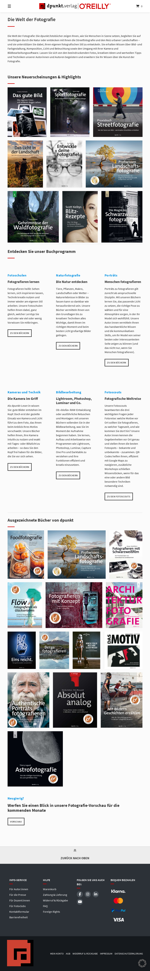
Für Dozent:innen (19, 900)
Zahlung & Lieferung (55, 894)
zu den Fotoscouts (118, 496)
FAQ (45, 906)
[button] (142, 963)
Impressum (106, 953)
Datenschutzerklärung (129, 953)
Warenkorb (49, 889)
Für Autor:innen (18, 889)
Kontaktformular (19, 911)
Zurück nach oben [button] (75, 855)
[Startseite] (75, 6)
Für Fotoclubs (17, 906)
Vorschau (16, 821)
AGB (68, 953)
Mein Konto (57, 953)
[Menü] (15, 6)
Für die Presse (17, 894)
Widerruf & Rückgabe (55, 900)
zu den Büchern (19, 333)
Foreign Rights (51, 911)
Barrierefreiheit (18, 917)
